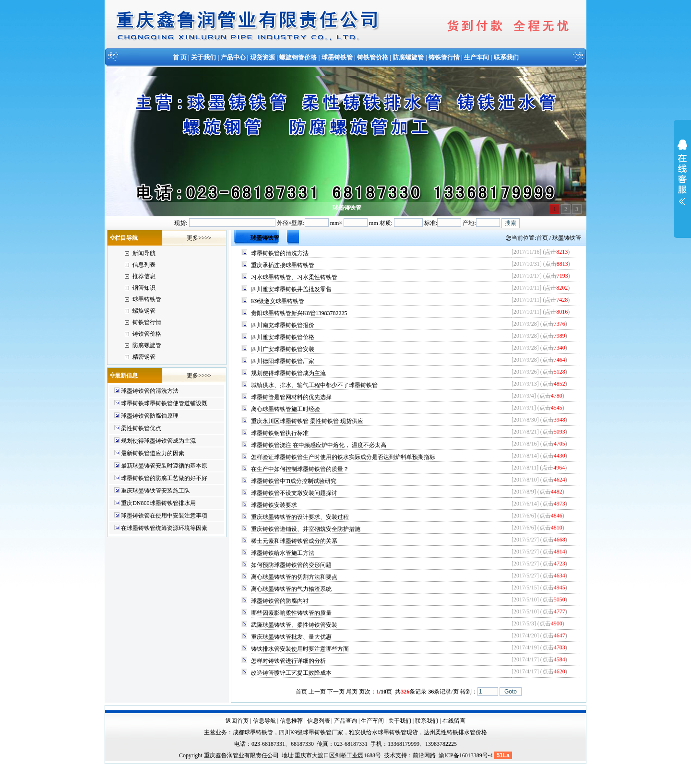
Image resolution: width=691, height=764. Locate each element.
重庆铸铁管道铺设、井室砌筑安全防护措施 (305, 529)
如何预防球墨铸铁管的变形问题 (291, 565)
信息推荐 (291, 720)
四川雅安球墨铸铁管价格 (282, 337)
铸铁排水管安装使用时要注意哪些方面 (300, 649)
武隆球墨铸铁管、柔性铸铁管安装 (294, 625)
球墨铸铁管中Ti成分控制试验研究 (293, 481)
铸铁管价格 (372, 57)
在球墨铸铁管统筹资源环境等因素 (164, 528)
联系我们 (506, 57)
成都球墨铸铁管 (253, 732)
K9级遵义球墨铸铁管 (277, 301)
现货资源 (262, 57)
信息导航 (264, 720)
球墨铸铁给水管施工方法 (282, 553)
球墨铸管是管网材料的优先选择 (291, 397)
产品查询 (345, 720)
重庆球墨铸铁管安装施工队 (155, 490)
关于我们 (203, 57)
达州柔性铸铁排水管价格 (455, 732)
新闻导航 (143, 253)
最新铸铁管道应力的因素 (152, 453)
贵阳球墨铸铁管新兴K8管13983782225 (299, 313)
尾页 (351, 691)
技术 (389, 755)
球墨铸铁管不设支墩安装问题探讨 (294, 493)
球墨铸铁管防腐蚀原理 (150, 415)
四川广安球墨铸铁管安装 (282, 349)
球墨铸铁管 (337, 57)
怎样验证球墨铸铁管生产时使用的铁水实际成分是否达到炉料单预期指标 (343, 457)
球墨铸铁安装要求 (274, 505)
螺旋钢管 (143, 310)
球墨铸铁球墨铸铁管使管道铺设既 (164, 403)
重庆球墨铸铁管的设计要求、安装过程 (300, 517)
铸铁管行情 (444, 57)
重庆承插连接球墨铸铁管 (282, 265)
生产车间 (476, 57)
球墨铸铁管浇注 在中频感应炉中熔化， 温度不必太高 (318, 445)
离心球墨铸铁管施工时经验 (285, 409)
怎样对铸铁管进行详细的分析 (288, 661)
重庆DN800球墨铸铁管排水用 (158, 503)
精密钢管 (143, 356)
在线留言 (453, 720)
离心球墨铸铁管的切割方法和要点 (294, 577)
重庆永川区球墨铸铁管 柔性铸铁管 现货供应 (307, 421)
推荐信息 (143, 276)
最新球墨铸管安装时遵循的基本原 (164, 465)
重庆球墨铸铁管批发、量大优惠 (291, 637)
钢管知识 (143, 287)
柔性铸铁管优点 (141, 428)
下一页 (336, 691)
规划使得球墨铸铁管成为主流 (158, 440)
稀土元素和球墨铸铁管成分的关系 (294, 541)
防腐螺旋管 (408, 57)
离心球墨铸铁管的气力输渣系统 (291, 589)
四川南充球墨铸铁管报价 (282, 325)
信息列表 (143, 264)
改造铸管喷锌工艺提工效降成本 (291, 673)
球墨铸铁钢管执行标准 (280, 433)
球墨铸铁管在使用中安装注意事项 (164, 515)
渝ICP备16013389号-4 (466, 755)
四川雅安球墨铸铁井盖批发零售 (291, 289)
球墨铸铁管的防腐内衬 (280, 601)
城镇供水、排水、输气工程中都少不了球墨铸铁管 (314, 385)
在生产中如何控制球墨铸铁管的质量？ (300, 469)
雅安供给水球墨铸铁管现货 (383, 732)
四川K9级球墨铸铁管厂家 (311, 732)
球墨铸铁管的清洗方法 (150, 391)
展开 (682, 178)
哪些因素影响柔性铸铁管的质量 (291, 613)
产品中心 (233, 57)
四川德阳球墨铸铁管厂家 (282, 361)
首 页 (180, 57)
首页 (542, 238)
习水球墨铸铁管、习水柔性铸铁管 (294, 277)
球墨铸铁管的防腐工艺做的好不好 (164, 478)
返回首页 (237, 720)
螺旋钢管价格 (298, 57)
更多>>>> (199, 238)
